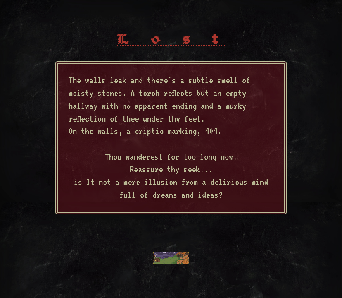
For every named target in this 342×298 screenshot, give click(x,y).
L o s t (171, 40)
